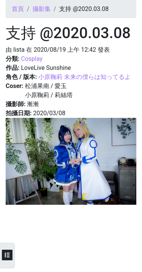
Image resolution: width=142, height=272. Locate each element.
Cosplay (31, 58)
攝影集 (42, 8)
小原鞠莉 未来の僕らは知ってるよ (84, 76)
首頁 (18, 8)
